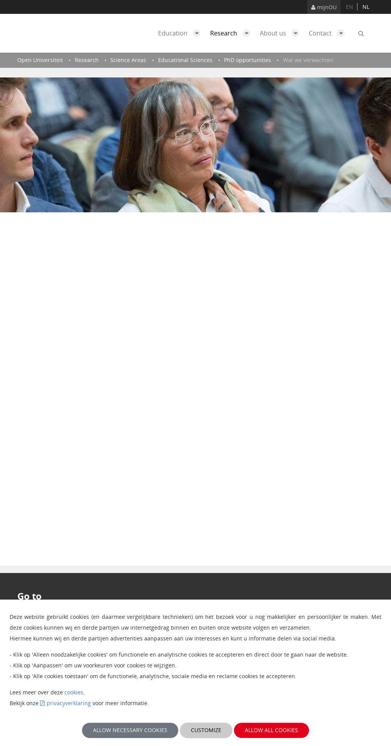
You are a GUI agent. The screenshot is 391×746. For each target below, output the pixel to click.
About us (281, 33)
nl (365, 6)
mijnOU (324, 7)
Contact (329, 33)
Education (181, 33)
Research (232, 33)
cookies (73, 692)
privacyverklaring (69, 703)
